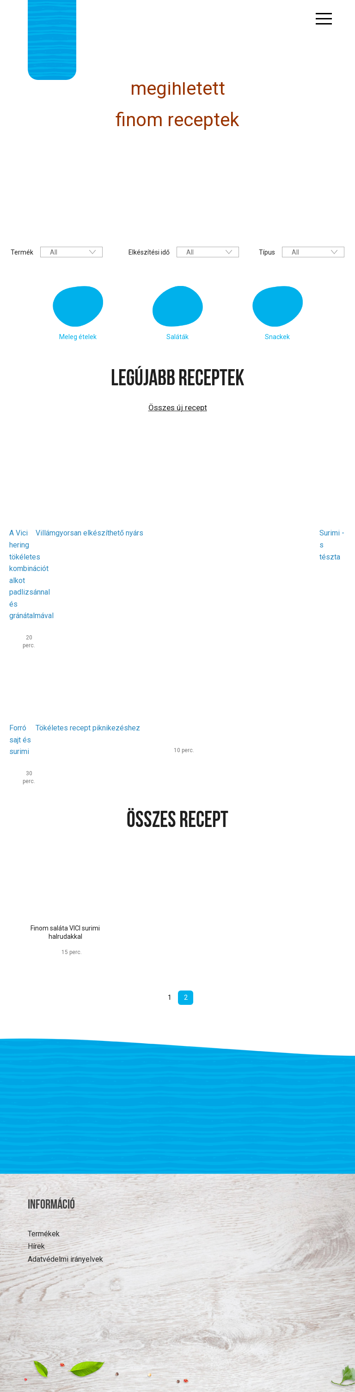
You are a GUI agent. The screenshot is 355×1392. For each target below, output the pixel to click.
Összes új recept (177, 407)
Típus (267, 252)
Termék (22, 252)
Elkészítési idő (149, 252)
